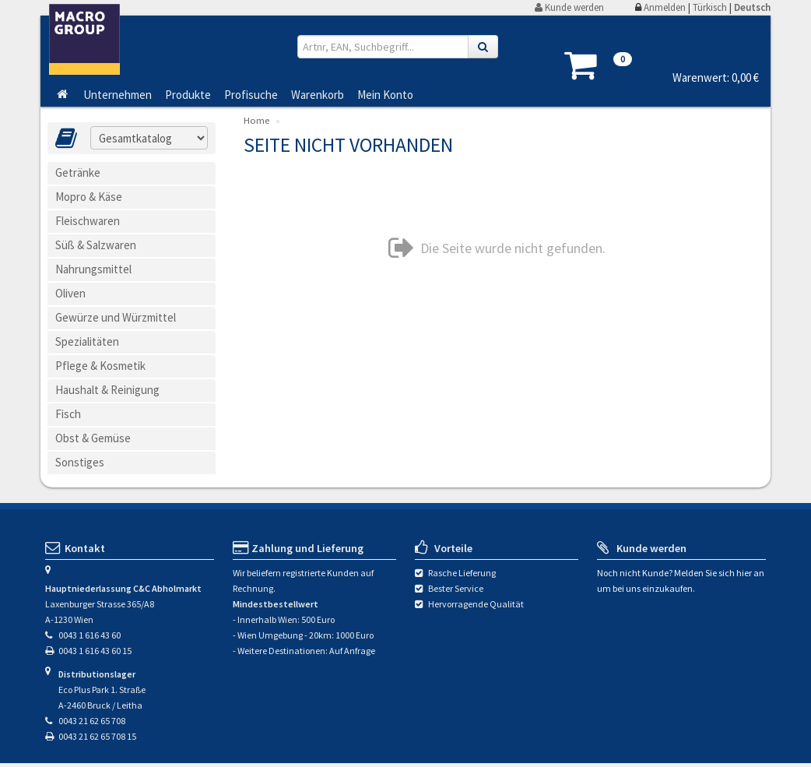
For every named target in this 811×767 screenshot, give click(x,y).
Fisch (68, 413)
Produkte (188, 93)
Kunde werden (569, 7)
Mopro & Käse (88, 196)
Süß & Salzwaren (95, 244)
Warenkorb (317, 93)
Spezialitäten (87, 341)
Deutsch (752, 7)
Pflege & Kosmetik (100, 365)
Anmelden (665, 7)
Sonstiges (79, 462)
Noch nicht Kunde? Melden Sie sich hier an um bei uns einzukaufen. (680, 580)
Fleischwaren (87, 220)
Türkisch (710, 7)
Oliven (70, 293)
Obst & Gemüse (93, 438)
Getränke (77, 172)
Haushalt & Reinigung (107, 389)
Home (256, 120)
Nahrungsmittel (93, 269)
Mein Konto (385, 93)
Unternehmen (117, 93)
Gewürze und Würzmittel (115, 317)
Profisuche (251, 93)
